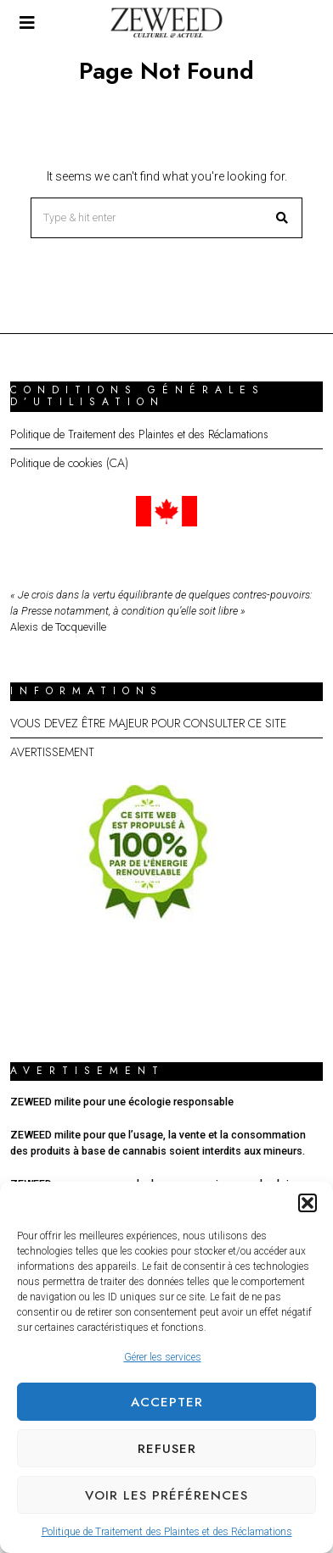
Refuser (167, 1448)
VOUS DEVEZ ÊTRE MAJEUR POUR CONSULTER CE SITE (148, 723)
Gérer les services (162, 1357)
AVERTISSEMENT (52, 751)
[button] (307, 1202)
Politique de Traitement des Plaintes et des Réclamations (167, 1532)
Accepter (167, 1402)
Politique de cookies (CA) (69, 462)
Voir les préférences (166, 1495)
